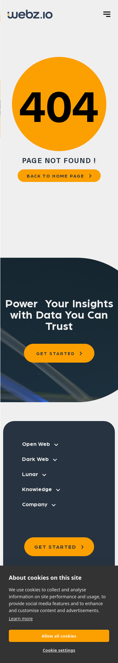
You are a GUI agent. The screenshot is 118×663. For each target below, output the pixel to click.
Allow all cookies (59, 636)
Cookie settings (59, 650)
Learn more (21, 619)
